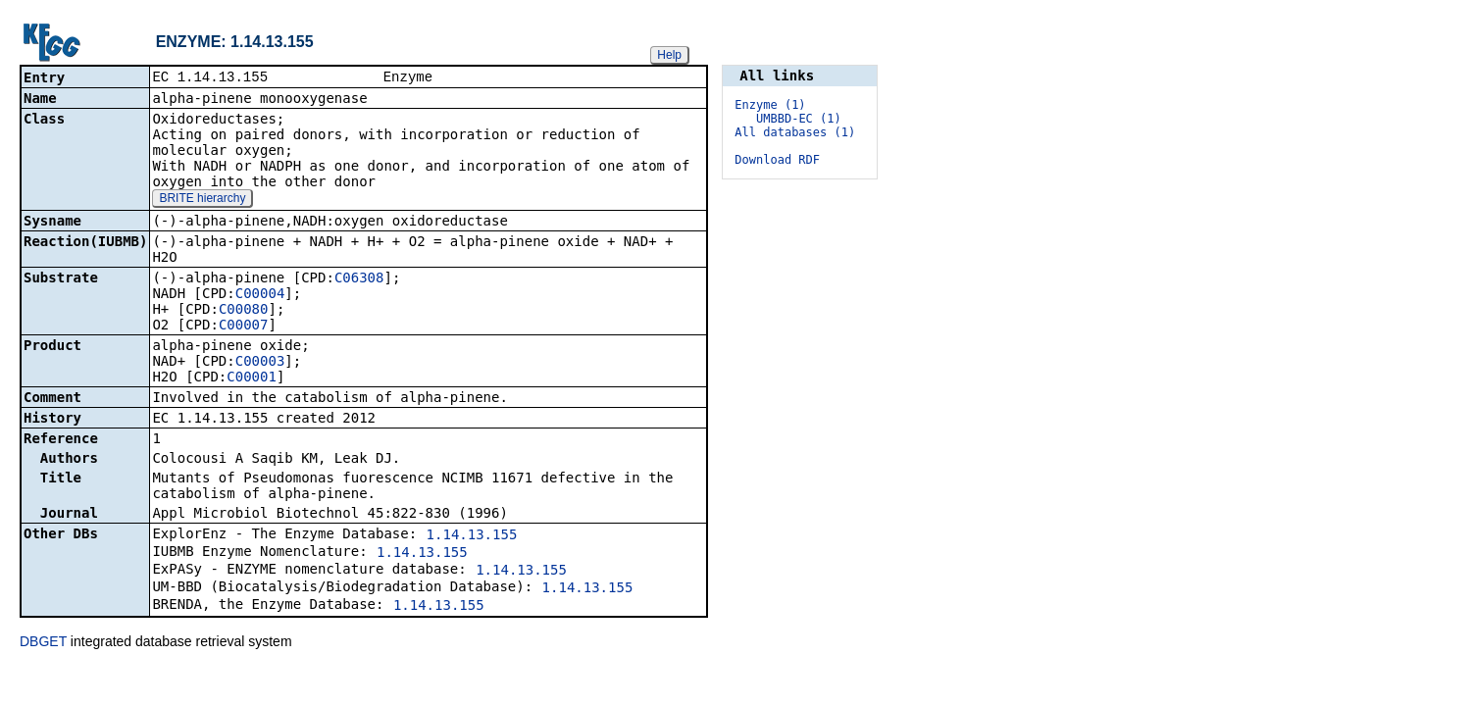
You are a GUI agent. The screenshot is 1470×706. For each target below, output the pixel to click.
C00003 (260, 363)
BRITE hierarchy (202, 200)
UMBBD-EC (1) (798, 119)
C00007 (244, 326)
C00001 (252, 378)
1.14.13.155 (472, 536)
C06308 (359, 279)
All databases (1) (795, 132)
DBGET (43, 643)
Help (669, 55)
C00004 (260, 295)
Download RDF (777, 160)
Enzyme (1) (770, 105)
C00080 (244, 311)
